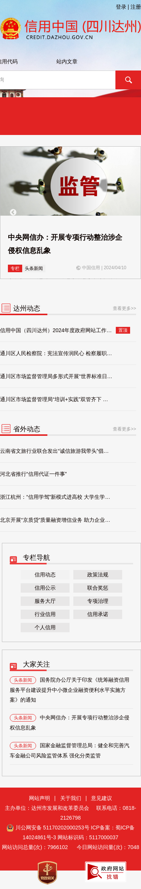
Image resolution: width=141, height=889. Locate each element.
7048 (133, 847)
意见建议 (101, 798)
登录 (121, 7)
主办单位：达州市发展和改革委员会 (50, 808)
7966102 (57, 847)
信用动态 (45, 575)
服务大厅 (45, 601)
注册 (135, 7)
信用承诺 (97, 614)
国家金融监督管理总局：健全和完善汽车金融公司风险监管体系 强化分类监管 (69, 750)
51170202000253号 (66, 828)
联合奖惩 (97, 588)
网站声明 (39, 798)
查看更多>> (124, 308)
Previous (13, 212)
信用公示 (45, 588)
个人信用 (45, 627)
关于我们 (70, 798)
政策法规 (97, 575)
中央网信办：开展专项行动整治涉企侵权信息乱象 (69, 722)
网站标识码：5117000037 (88, 837)
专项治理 (97, 601)
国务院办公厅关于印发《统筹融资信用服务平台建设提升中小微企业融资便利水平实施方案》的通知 (69, 689)
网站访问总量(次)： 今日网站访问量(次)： (70, 847)
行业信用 (45, 614)
